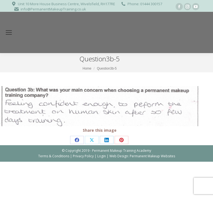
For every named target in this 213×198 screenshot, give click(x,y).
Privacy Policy (83, 156)
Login (101, 156)
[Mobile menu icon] (8, 32)
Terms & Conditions (53, 156)
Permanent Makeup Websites (152, 156)
